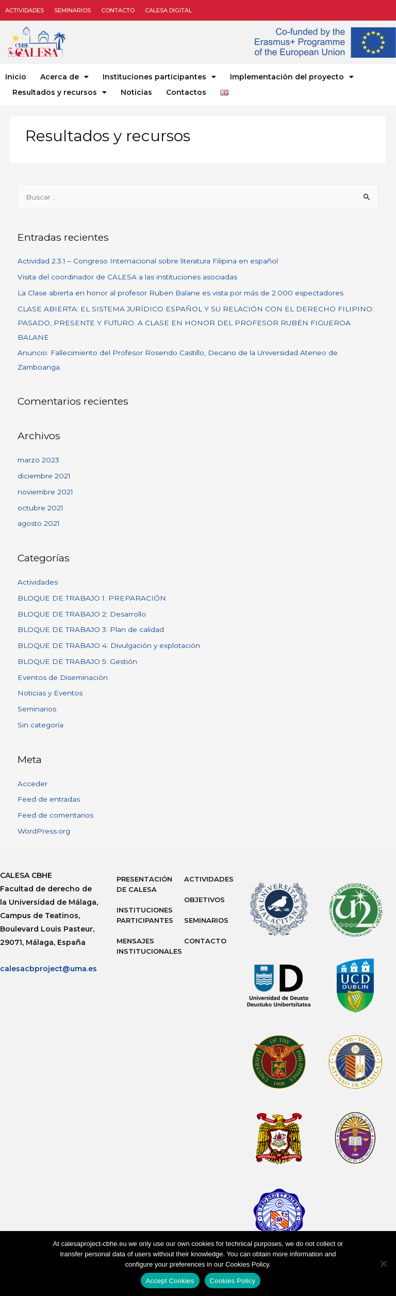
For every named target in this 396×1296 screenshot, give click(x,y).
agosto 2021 (39, 523)
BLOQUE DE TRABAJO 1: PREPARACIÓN (92, 598)
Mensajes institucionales (145, 946)
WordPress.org (44, 831)
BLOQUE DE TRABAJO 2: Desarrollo (82, 614)
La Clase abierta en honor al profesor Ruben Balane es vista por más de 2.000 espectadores (180, 293)
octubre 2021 (40, 508)
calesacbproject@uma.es (48, 968)
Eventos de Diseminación (63, 677)
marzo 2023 (38, 460)
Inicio (15, 76)
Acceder (32, 783)
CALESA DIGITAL (168, 10)
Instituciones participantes (159, 77)
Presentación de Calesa (144, 884)
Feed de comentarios (55, 815)
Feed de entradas (49, 799)
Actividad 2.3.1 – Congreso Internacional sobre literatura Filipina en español (148, 261)
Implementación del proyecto (292, 77)
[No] (383, 1263)
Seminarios (72, 10)
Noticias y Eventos (50, 693)
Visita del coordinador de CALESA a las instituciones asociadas (127, 277)
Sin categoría (40, 725)
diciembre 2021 (44, 476)
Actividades (24, 10)
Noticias (136, 92)
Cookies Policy (233, 1281)
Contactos (186, 92)
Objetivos (204, 899)
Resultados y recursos (59, 92)
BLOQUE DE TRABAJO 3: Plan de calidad (91, 629)
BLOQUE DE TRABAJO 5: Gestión (77, 661)
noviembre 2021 (45, 492)
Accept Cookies (170, 1281)
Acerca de (64, 77)
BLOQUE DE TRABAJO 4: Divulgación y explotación (109, 645)
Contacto (118, 10)
